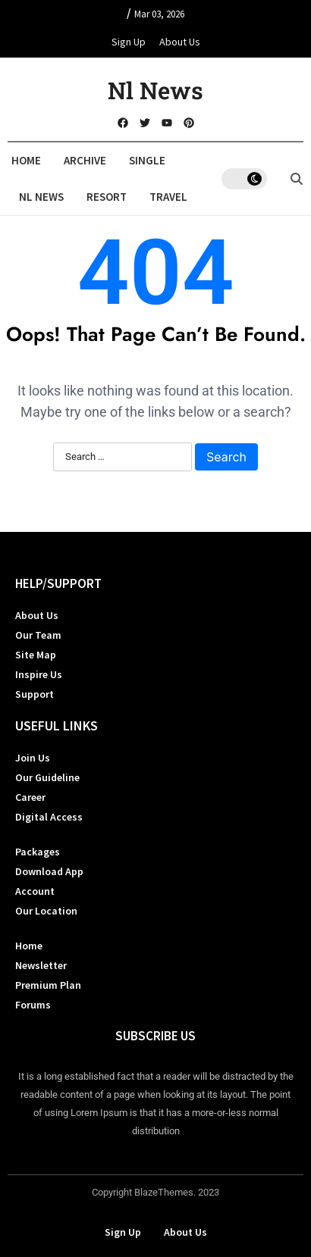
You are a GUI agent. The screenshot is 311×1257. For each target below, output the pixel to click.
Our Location (46, 911)
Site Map (35, 654)
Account (35, 891)
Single (147, 160)
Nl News (155, 90)
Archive (85, 160)
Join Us (32, 758)
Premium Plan (48, 985)
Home (26, 160)
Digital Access (49, 817)
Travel (168, 196)
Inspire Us (38, 674)
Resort (106, 196)
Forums (33, 1005)
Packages (37, 851)
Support (34, 694)
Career (30, 797)
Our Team (38, 635)
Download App (49, 871)
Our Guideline (47, 777)
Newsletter (41, 965)
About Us (179, 41)
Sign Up (129, 41)
